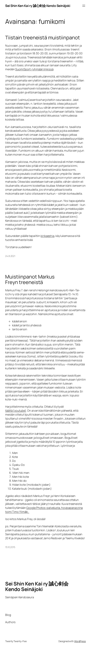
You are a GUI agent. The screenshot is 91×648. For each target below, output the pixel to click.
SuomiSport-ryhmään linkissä (34, 69)
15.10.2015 (10, 547)
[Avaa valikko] (84, 6)
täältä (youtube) (15, 410)
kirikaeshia (47, 236)
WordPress (80, 641)
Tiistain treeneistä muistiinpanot (42, 37)
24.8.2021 (10, 256)
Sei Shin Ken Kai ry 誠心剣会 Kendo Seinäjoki (37, 5)
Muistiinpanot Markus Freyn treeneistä (29, 279)
